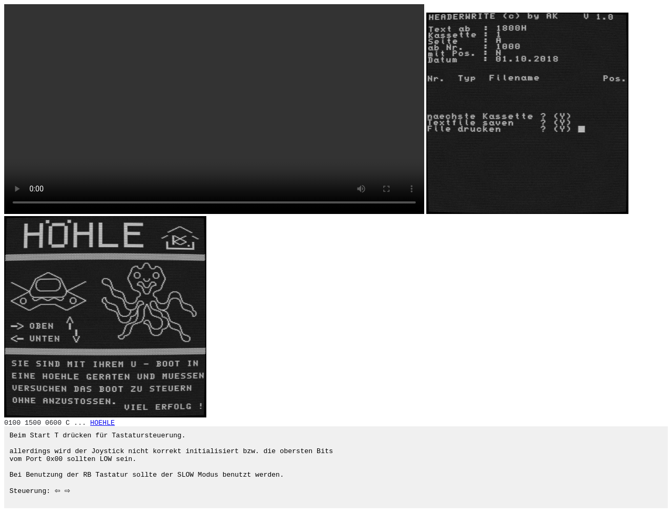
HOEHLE (102, 422)
